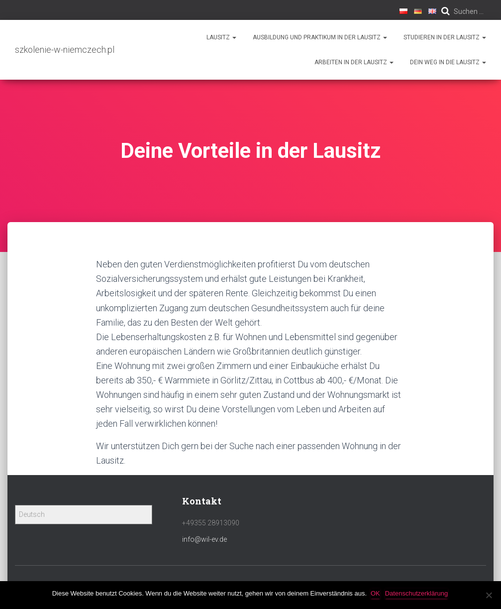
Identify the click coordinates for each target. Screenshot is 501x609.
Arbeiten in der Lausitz (354, 62)
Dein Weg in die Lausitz (448, 62)
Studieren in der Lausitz (444, 37)
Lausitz (221, 37)
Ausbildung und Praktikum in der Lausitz (320, 37)
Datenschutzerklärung (417, 593)
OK (376, 593)
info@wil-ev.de (204, 539)
